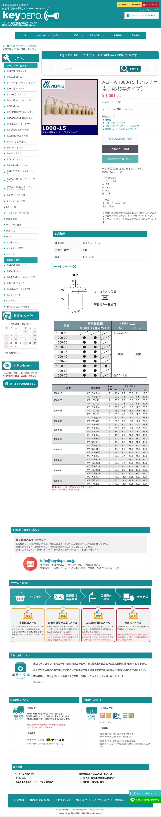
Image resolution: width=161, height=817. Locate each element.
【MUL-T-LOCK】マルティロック (20, 172)
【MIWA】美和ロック (16, 71)
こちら (42, 682)
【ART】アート (13, 295)
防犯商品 (10, 230)
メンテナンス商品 (14, 248)
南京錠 (9, 236)
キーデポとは (43, 35)
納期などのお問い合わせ (120, 159)
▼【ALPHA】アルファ (13, 46)
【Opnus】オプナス (15, 147)
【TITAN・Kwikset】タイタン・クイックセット (19, 188)
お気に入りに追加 (120, 149)
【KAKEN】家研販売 (16, 141)
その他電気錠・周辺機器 (17, 306)
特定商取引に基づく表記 (40, 800)
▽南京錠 (32, 46)
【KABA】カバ (13, 106)
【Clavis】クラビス (15, 283)
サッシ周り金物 (13, 224)
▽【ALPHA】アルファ (25, 49)
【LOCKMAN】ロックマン (18, 124)
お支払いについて (61, 35)
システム (10, 300)
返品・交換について (98, 35)
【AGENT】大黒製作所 (17, 136)
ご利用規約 (117, 35)
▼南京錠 (6, 49)
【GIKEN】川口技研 (15, 195)
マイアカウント (124, 4)
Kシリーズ (11, 207)
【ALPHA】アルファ (16, 94)
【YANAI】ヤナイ (14, 159)
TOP (24, 35)
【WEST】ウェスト (15, 88)
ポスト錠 (10, 254)
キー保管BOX (12, 242)
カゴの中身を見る (150, 4)
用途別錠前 (11, 219)
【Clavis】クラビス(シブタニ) (20, 100)
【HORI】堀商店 (14, 153)
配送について (80, 35)
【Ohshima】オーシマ (16, 165)
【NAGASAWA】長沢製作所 (19, 118)
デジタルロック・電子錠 (17, 213)
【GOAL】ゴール (14, 77)
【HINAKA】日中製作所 (17, 130)
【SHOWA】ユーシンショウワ (20, 82)
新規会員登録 (136, 4)
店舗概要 (135, 35)
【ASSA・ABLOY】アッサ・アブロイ (20, 180)
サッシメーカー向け (15, 201)
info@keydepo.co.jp (57, 560)
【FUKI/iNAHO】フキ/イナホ (20, 112)
